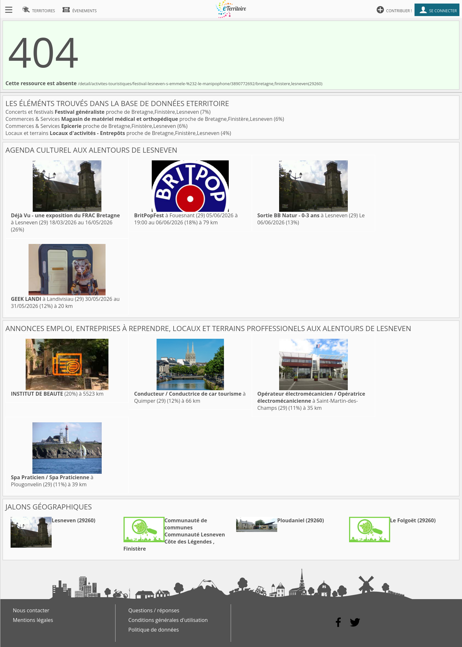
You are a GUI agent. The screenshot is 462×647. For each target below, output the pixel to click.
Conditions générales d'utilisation (168, 620)
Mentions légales (33, 620)
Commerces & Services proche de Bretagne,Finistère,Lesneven (139, 118)
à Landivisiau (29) (47, 298)
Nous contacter (31, 610)
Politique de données (153, 629)
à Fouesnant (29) (169, 215)
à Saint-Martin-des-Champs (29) (311, 400)
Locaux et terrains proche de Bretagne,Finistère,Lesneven (113, 133)
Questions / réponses (153, 610)
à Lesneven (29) (307, 215)
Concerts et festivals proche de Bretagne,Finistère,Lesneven (102, 111)
